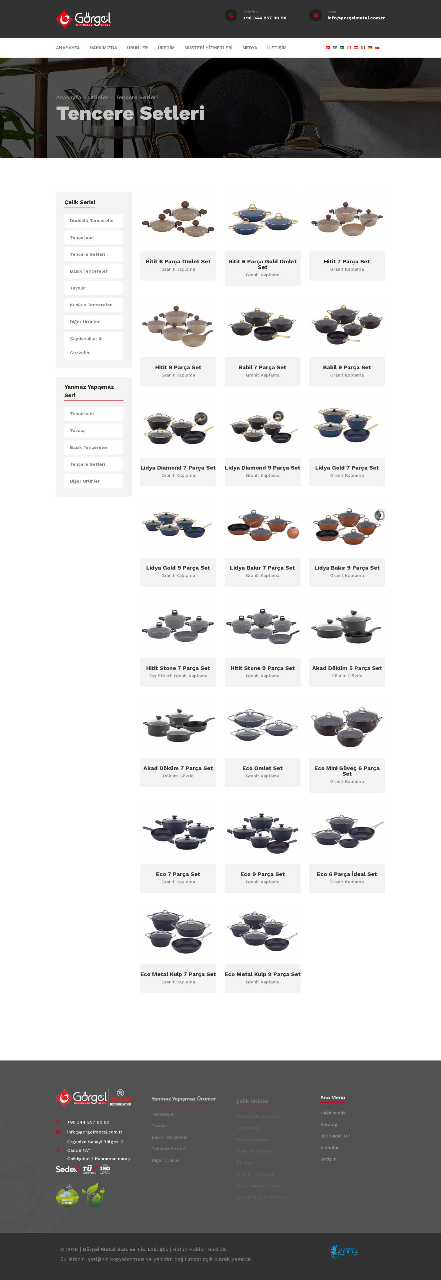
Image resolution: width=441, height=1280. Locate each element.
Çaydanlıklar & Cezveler (86, 345)
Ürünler (98, 94)
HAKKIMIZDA (103, 47)
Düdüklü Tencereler (92, 220)
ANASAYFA (68, 47)
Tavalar (78, 288)
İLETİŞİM (277, 47)
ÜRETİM (166, 47)
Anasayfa (68, 94)
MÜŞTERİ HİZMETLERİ (208, 47)
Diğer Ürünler (85, 321)
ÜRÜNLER (137, 47)
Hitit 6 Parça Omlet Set (178, 261)
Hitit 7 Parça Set (347, 261)
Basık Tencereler (89, 271)
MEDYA (249, 47)
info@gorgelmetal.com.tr (356, 18)
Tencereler (82, 237)
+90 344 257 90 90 (265, 18)
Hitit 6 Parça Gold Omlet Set (262, 264)
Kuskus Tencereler (91, 304)
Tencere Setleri (87, 254)
